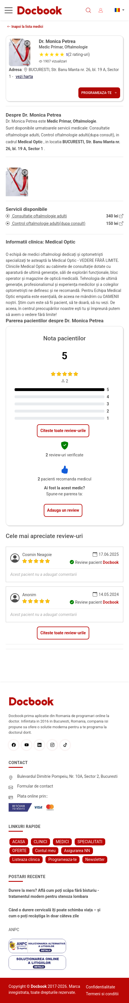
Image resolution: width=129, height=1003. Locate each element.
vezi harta (24, 76)
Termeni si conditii (102, 994)
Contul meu (45, 850)
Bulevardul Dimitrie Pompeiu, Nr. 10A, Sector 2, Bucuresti (67, 776)
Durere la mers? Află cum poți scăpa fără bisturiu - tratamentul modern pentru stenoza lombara (54, 893)
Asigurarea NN (77, 850)
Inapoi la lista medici (25, 27)
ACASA (18, 841)
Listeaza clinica (26, 859)
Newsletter (94, 859)
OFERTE (19, 850)
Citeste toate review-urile (63, 430)
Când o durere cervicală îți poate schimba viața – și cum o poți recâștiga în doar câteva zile (54, 913)
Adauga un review (63, 510)
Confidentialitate (100, 987)
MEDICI (62, 841)
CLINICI (40, 841)
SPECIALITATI (90, 841)
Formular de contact (35, 786)
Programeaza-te (99, 93)
